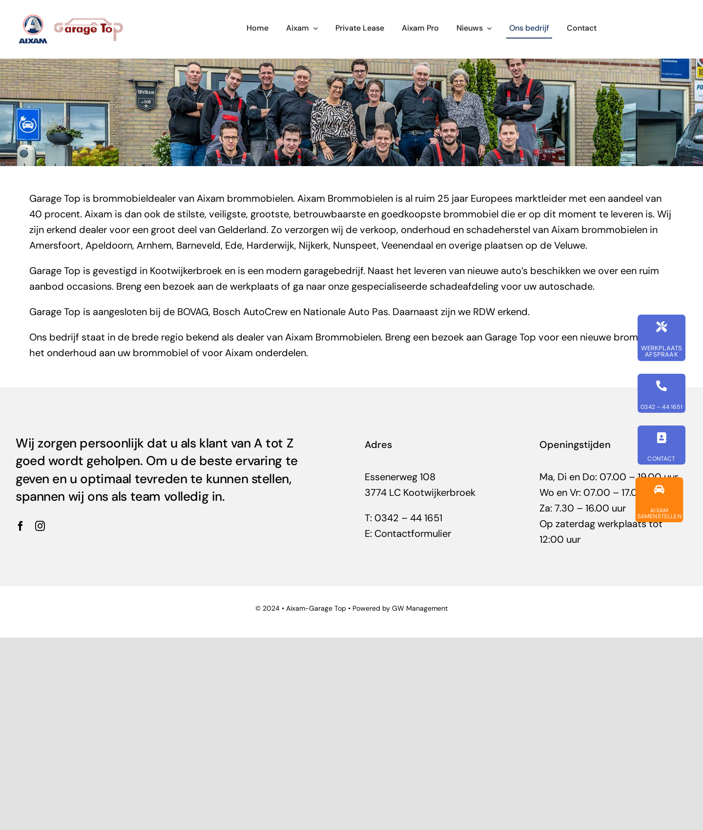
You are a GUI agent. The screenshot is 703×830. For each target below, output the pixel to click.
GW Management (420, 608)
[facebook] (20, 526)
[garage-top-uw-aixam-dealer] (72, 17)
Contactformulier (412, 533)
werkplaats (254, 286)
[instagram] (40, 526)
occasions (89, 286)
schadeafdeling (464, 286)
